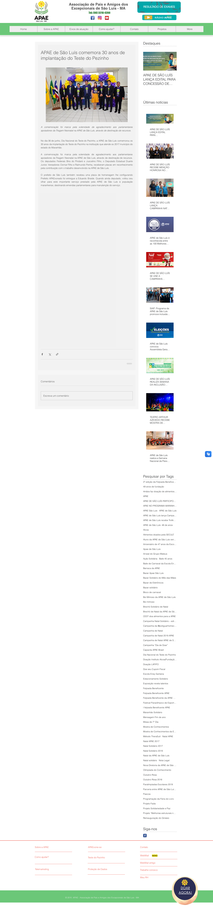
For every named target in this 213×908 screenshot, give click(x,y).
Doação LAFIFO (151, 664)
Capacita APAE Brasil (153, 650)
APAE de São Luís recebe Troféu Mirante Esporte (160, 520)
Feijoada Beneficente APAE (156, 693)
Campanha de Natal (153, 630)
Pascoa (146, 794)
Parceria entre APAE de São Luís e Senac (160, 789)
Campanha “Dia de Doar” (155, 645)
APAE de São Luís (167, 510)
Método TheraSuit (152, 736)
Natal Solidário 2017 (153, 746)
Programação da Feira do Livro (158, 798)
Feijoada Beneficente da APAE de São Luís (160, 698)
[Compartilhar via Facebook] (42, 354)
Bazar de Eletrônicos (153, 582)
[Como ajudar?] (49, 857)
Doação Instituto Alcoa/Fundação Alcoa (160, 659)
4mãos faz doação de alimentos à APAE (160, 491)
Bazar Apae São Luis (153, 573)
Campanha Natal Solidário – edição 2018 (160, 621)
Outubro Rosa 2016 (152, 779)
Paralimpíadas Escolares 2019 (158, 784)
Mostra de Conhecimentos (156, 726)
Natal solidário (150, 760)
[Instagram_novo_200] (100, 18)
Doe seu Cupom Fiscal (154, 669)
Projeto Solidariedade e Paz (156, 808)
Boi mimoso (148, 601)
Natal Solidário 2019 (153, 750)
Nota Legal (164, 760)
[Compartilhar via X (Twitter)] (49, 354)
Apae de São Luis (152, 549)
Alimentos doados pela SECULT (158, 534)
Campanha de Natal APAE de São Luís (160, 640)
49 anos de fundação (153, 486)
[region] (185, 891)
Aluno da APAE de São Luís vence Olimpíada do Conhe (160, 539)
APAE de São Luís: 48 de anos (158, 525)
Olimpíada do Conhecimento (157, 770)
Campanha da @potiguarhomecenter (160, 625)
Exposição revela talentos (155, 683)
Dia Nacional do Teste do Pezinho (159, 654)
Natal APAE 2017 (151, 741)
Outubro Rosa (150, 774)
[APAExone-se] (105, 847)
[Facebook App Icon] (92, 18)
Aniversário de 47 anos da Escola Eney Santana (160, 544)
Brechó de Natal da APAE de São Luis (160, 611)
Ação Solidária (150, 558)
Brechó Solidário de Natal (155, 606)
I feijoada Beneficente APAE (156, 707)
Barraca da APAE (151, 568)
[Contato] (152, 847)
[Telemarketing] (49, 869)
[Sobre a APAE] (49, 847)
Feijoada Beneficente (153, 688)
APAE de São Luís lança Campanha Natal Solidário (160, 515)
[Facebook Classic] (145, 835)
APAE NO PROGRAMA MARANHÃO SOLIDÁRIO (160, 505)
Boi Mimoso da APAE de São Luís (159, 597)
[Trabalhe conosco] (152, 870)
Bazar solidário (150, 587)
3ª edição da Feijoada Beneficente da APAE (160, 482)
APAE (145, 496)
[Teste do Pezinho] (105, 857)
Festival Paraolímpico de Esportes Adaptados (160, 702)
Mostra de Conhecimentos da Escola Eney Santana (160, 731)
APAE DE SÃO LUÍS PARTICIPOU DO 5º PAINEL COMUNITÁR (160, 501)
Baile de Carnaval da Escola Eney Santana (160, 563)
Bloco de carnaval (152, 592)
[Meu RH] (152, 877)
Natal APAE (167, 736)
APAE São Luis (150, 510)
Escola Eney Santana (153, 674)
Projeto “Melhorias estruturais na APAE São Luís (160, 813)
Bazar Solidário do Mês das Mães (159, 577)
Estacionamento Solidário (155, 678)
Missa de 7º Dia (150, 722)
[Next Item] (171, 61)
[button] (51, 29)
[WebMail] (146, 856)
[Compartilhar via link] (57, 354)
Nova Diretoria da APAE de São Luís (160, 765)
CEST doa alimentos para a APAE (159, 616)
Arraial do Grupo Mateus (155, 553)
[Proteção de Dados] (110, 869)
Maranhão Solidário (152, 712)
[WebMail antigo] (158, 863)
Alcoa (146, 529)
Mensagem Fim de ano (154, 717)
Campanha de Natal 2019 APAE (158, 635)
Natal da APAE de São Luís (156, 755)
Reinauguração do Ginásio (156, 818)
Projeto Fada (149, 803)
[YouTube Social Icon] (107, 18)
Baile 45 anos (165, 558)
